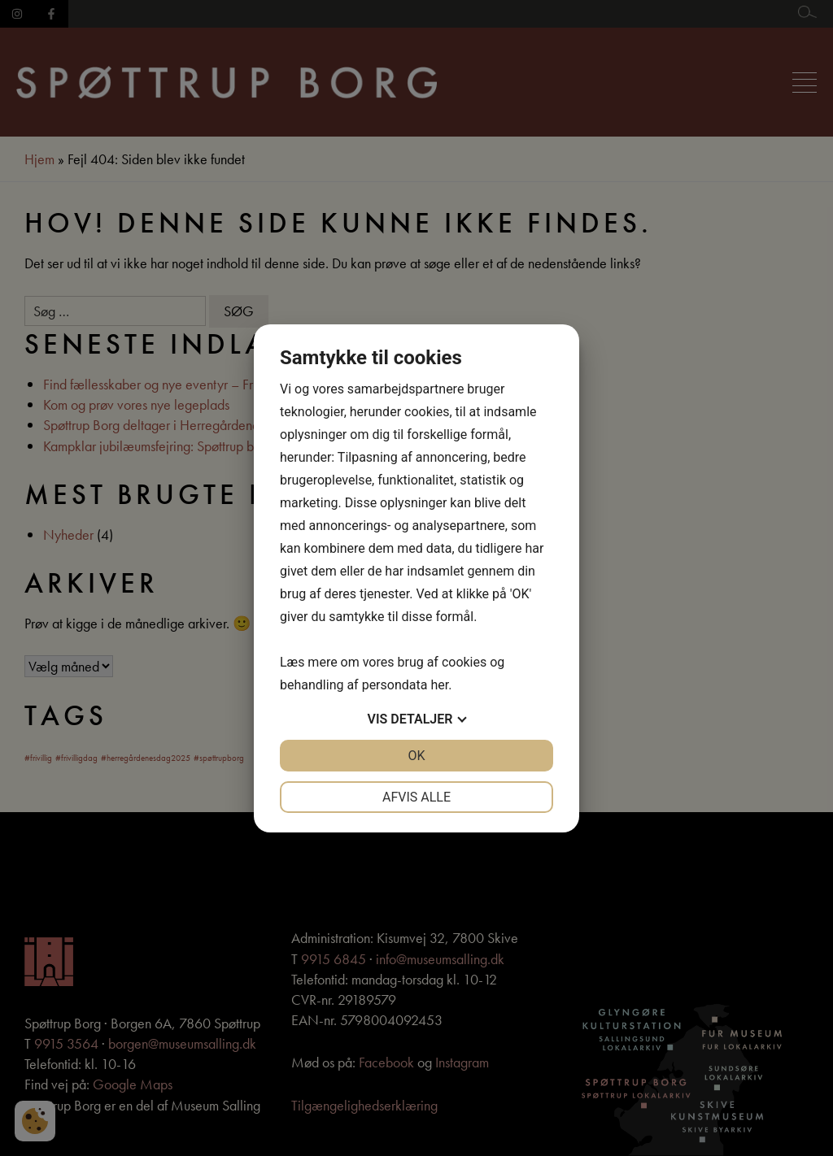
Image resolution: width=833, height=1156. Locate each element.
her (439, 685)
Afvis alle (416, 797)
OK (416, 755)
